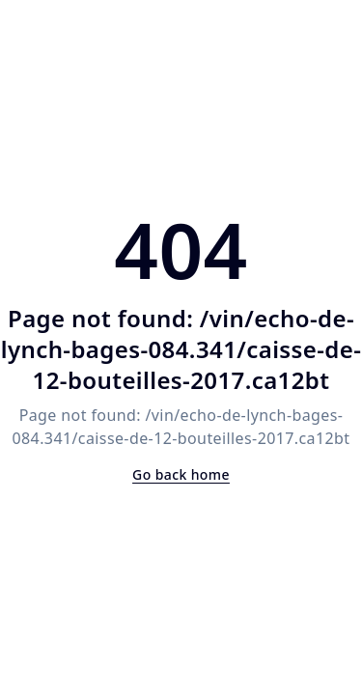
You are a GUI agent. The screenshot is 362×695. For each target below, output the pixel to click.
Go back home (181, 474)
